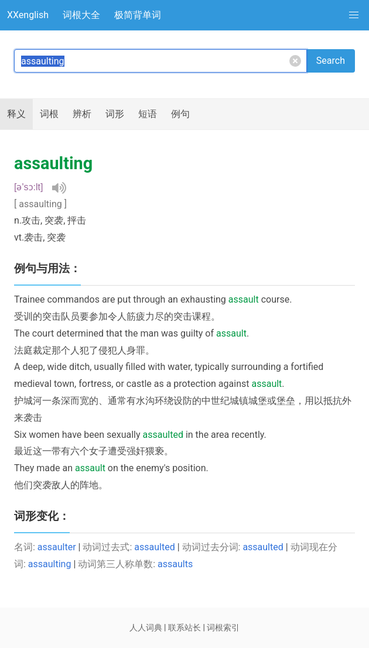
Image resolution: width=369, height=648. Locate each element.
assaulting (49, 564)
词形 (114, 113)
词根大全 (81, 14)
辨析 (82, 113)
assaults (175, 564)
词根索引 (223, 627)
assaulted (154, 547)
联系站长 (184, 627)
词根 (49, 113)
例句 (180, 113)
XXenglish (28, 14)
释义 (16, 113)
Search (330, 60)
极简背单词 (137, 14)
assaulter (56, 547)
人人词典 (145, 627)
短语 (147, 113)
